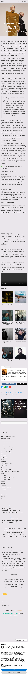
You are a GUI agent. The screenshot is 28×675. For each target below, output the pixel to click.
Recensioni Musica (5, 479)
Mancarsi (4, 73)
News (2, 473)
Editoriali (3, 453)
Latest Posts (8, 367)
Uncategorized (4, 495)
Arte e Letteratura (5, 438)
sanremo (15, 394)
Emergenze (3, 455)
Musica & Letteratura (6, 469)
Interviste (3, 461)
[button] (26, 644)
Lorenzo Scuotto (11, 369)
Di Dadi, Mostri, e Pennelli (7, 448)
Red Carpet (3, 481)
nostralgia (3, 394)
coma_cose (9, 392)
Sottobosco (3, 489)
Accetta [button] (14, 669)
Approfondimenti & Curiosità (8, 436)
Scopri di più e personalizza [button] (14, 672)
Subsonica (12, 88)
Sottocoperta (4, 491)
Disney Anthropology (6, 452)
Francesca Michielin (21, 88)
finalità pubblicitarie (10, 655)
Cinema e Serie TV (5, 442)
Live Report (4, 465)
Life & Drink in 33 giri (6, 463)
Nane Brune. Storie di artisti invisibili (10, 471)
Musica (2, 467)
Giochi (2, 459)
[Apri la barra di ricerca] (19, 1)
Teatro (2, 493)
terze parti (20, 649)
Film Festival (4, 457)
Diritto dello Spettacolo (6, 450)
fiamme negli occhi (17, 392)
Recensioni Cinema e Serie (7, 477)
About (3, 367)
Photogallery (4, 475)
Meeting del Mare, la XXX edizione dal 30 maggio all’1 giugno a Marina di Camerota (12, 510)
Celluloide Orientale (6, 440)
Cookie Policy (5, 605)
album (4, 392)
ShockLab (3, 485)
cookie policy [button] (14, 648)
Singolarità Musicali (6, 487)
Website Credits (18, 610)
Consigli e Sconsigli (5, 446)
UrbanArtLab (4, 497)
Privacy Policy (5, 602)
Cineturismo (4, 444)
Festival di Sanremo (13, 43)
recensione (9, 394)
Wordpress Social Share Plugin (11, 613)
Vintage (3, 499)
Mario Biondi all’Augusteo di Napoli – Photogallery (12, 521)
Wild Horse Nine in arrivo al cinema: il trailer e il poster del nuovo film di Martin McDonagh (14, 534)
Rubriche (3, 483)
